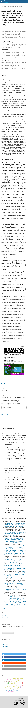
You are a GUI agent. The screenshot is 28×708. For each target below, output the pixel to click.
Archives (8, 5)
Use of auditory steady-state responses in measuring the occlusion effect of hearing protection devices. (15, 566)
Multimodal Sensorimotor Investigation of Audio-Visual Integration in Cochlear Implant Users (15, 598)
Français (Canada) (6, 617)
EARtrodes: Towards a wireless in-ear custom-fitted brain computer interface (15, 523)
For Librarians (5, 646)
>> (4, 608)
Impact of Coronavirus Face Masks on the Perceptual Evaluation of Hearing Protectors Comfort (14, 559)
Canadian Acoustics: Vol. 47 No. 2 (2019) (13, 541)
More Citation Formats (8, 407)
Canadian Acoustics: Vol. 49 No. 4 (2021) (13, 534)
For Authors (5, 644)
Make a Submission (8, 633)
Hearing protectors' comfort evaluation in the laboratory (13, 582)
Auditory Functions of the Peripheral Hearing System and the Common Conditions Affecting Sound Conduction (15, 573)
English (4, 615)
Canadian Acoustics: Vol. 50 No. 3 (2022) (14, 561)
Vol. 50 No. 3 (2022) (16, 5)
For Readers (5, 642)
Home (2, 5)
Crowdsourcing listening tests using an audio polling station (15, 532)
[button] (14, 654)
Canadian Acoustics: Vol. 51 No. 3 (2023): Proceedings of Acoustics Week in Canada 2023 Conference (15, 553)
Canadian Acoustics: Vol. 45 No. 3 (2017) (14, 526)
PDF (4, 383)
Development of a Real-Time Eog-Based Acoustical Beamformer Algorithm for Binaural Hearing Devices (14, 539)
